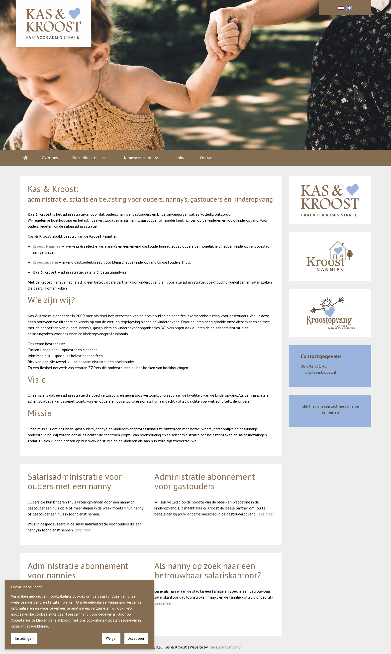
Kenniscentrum (137, 158)
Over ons (50, 158)
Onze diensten (85, 158)
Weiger (111, 638)
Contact (207, 158)
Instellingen (24, 638)
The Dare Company (224, 647)
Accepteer (136, 638)
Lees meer (163, 603)
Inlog (181, 158)
